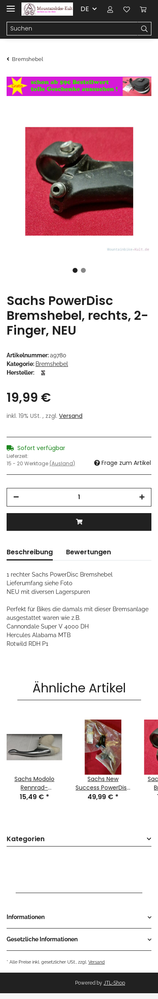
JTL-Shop (114, 983)
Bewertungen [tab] (88, 552)
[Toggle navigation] (11, 5)
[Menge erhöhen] (142, 497)
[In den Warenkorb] (79, 522)
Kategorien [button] (26, 839)
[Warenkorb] (143, 9)
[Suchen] (72, 29)
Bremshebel (51, 364)
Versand (71, 416)
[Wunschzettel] (126, 9)
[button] (110, 9)
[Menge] (79, 497)
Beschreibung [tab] (30, 552)
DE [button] (84, 9)
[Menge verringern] (16, 497)
